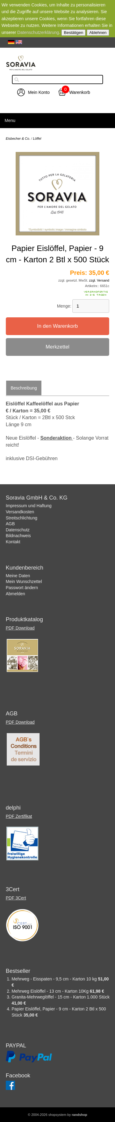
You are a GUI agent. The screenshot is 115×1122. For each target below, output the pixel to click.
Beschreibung (24, 388)
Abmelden (15, 593)
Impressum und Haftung (29, 505)
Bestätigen (73, 32)
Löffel (37, 138)
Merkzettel (57, 347)
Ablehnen (97, 32)
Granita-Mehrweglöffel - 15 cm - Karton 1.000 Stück (61, 997)
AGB (10, 523)
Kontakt (13, 541)
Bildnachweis (18, 535)
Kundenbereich (24, 568)
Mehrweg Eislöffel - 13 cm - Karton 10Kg (51, 991)
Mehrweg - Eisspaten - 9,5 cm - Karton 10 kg (55, 978)
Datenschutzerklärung (38, 32)
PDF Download (20, 628)
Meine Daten (18, 575)
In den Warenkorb (57, 326)
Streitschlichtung (21, 517)
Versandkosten (20, 511)
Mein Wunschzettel (24, 581)
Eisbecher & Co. (18, 138)
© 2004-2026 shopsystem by (57, 1114)
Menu (10, 120)
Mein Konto (39, 92)
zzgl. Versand (99, 280)
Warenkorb (79, 92)
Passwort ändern (22, 587)
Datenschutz (18, 529)
